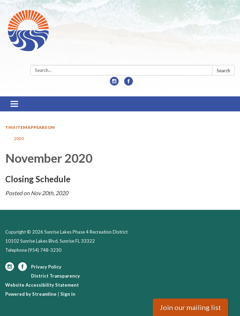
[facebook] (128, 83)
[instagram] (114, 83)
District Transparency (55, 276)
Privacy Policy (46, 267)
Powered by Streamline (31, 294)
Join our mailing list (190, 307)
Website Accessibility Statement (42, 285)
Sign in (67, 294)
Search (223, 70)
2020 (19, 138)
